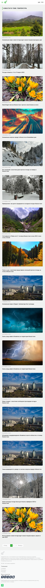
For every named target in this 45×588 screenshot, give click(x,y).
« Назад (5, 545)
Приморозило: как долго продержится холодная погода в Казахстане (22, 203)
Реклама (3, 571)
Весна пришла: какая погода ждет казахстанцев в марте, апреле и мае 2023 (21, 536)
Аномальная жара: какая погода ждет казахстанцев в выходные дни (22, 40)
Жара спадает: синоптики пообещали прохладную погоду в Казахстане (19, 402)
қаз (39, 2)
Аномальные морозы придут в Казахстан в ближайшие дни (19, 137)
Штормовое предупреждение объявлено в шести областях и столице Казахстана (22, 436)
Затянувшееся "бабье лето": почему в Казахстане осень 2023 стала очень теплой (21, 236)
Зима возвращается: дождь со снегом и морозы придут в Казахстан (22, 469)
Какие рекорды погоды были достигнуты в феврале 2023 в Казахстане (19, 502)
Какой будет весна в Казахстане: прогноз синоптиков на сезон (20, 105)
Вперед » (20, 545)
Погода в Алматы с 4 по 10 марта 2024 (13, 72)
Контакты (3, 570)
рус (42, 2)
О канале (3, 568)
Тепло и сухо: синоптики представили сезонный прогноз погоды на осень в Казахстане (21, 270)
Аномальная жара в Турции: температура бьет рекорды (18, 304)
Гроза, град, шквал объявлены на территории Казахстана (18, 336)
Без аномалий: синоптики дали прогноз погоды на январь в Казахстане (19, 170)
